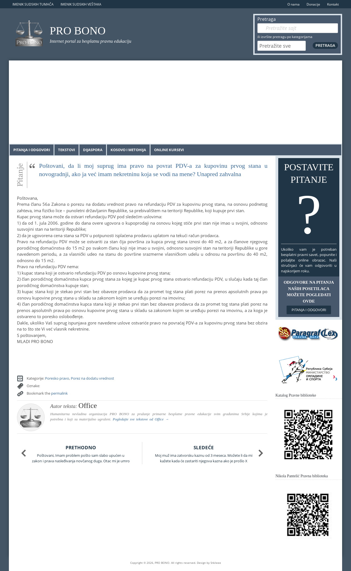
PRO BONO (78, 30)
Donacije (313, 4)
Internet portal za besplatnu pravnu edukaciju (90, 41)
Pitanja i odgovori (31, 149)
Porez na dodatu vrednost (92, 378)
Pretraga (266, 19)
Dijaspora (92, 149)
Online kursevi (169, 149)
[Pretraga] (297, 28)
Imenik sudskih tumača (33, 4)
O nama (293, 4)
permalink (59, 393)
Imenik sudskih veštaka (81, 4)
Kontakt (333, 4)
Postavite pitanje (309, 202)
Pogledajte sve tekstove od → (141, 419)
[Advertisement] (175, 102)
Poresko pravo (57, 378)
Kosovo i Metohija (128, 149)
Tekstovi (66, 149)
